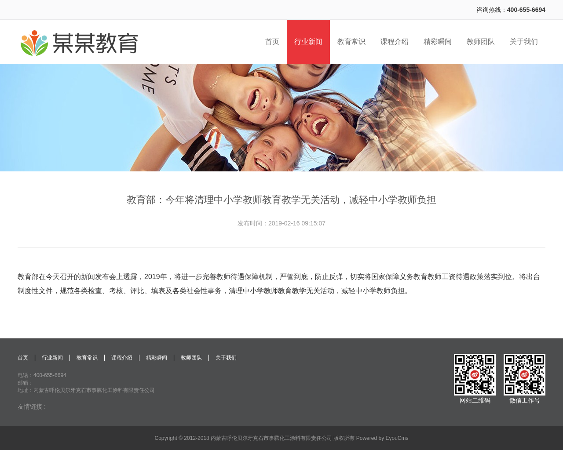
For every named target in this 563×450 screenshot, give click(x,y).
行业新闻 (52, 358)
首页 (23, 358)
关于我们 (226, 358)
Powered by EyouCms (381, 438)
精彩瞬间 (156, 358)
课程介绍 (121, 358)
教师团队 (191, 358)
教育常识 (87, 358)
